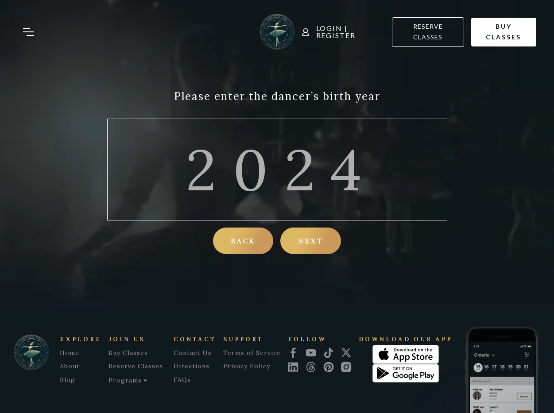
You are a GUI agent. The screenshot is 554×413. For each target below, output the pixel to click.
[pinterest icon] (328, 367)
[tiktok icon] (328, 352)
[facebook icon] (293, 352)
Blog (67, 380)
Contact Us (193, 353)
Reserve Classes (428, 32)
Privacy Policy (246, 366)
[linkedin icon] (293, 367)
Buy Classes (128, 353)
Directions (191, 366)
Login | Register (336, 32)
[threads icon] (311, 367)
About (70, 366)
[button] (35, 31)
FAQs (182, 380)
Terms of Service (252, 353)
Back (243, 240)
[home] (277, 32)
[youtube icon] (311, 352)
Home (69, 353)
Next (310, 240)
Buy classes (503, 32)
